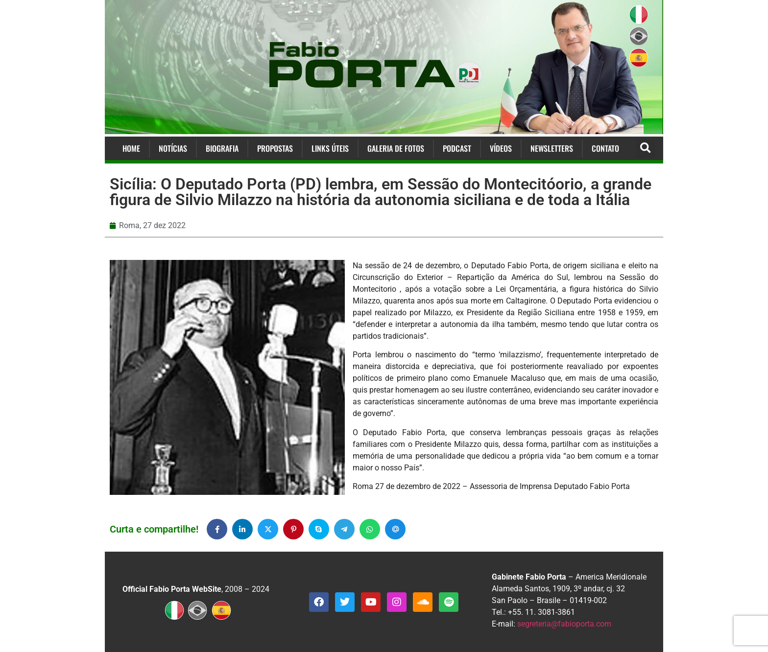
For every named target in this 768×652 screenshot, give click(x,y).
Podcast (457, 148)
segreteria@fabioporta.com (564, 624)
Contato (605, 148)
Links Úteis (330, 148)
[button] (645, 148)
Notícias (173, 148)
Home (131, 148)
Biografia (222, 148)
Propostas (275, 148)
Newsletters (551, 148)
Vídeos (501, 148)
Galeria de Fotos (395, 148)
